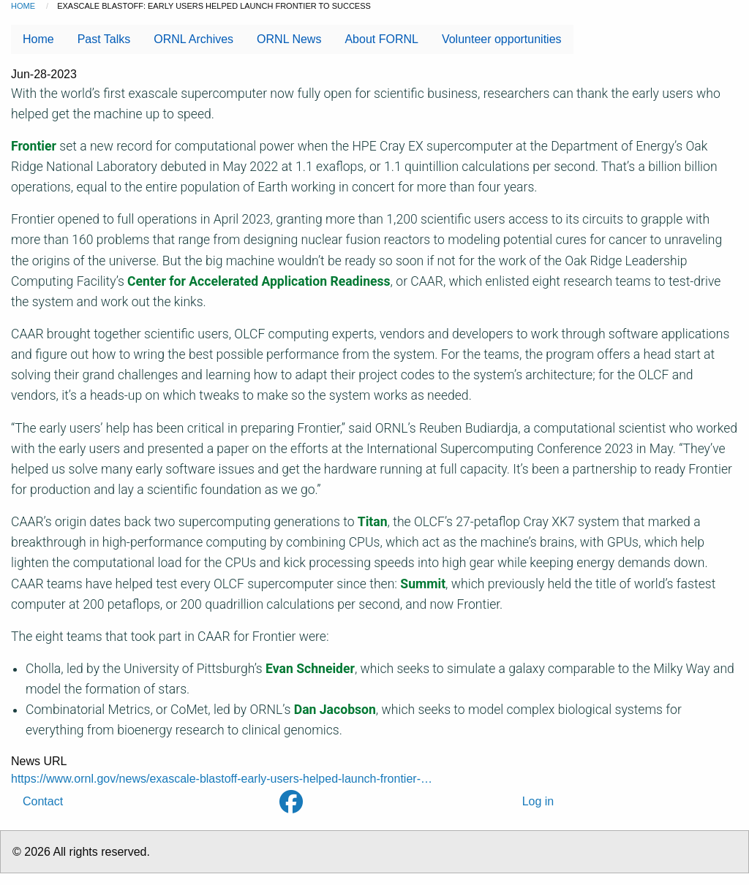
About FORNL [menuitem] (381, 39)
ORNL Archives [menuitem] (193, 39)
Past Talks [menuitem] (104, 39)
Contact (43, 801)
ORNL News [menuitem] (289, 39)
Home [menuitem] (38, 39)
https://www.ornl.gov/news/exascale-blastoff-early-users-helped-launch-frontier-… (221, 778)
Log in (538, 801)
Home (23, 5)
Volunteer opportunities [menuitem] (502, 39)
